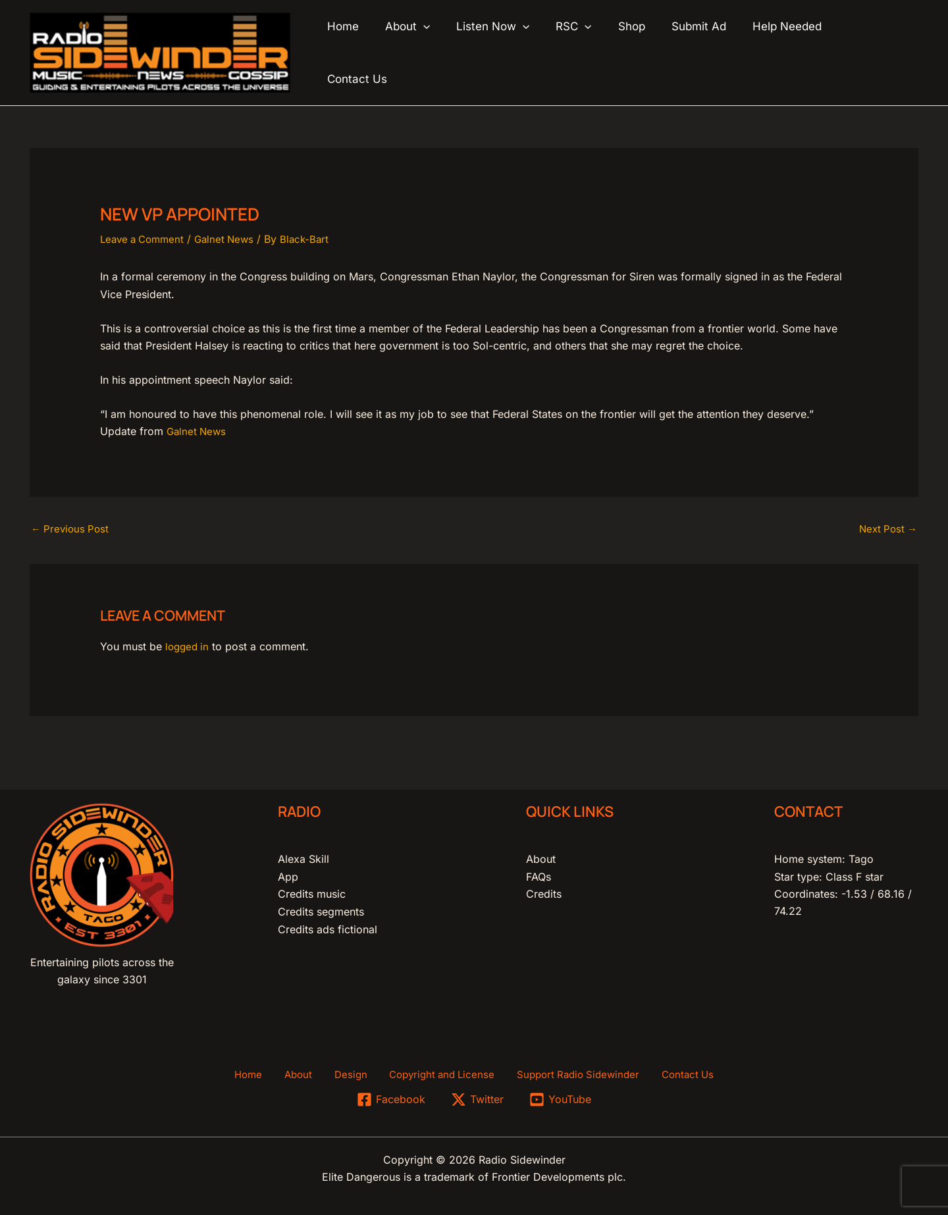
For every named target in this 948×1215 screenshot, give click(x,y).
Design (350, 1072)
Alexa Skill (303, 856)
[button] (446, 50)
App (288, 874)
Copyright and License (434, 1072)
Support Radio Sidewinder (565, 1072)
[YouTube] (560, 1098)
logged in (188, 644)
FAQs (538, 874)
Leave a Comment (145, 235)
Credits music (312, 891)
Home (267, 1072)
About (541, 856)
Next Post (886, 526)
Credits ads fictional (327, 926)
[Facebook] (390, 1098)
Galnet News (232, 235)
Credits (544, 891)
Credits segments (321, 909)
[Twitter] (477, 1098)
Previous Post (72, 526)
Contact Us (668, 1072)
